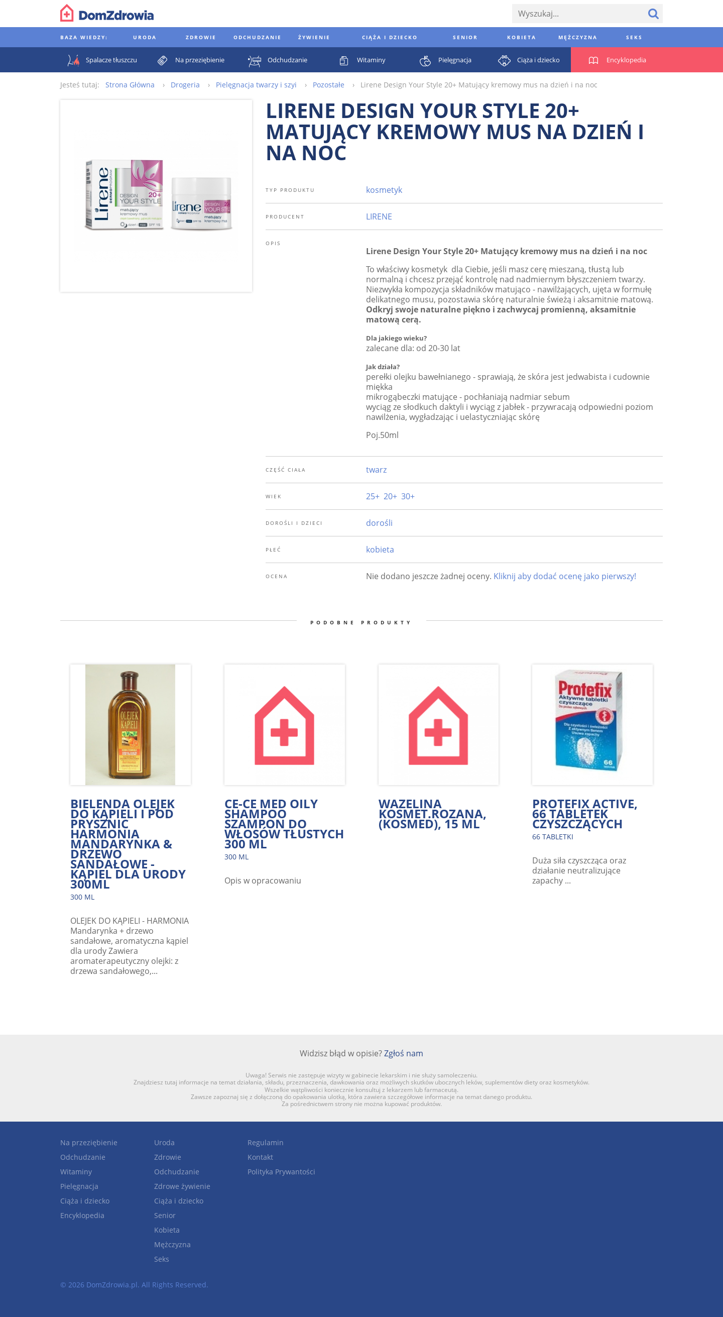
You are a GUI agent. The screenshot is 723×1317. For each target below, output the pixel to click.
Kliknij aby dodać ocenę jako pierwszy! (565, 576)
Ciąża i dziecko (84, 1200)
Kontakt (260, 1157)
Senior (165, 1215)
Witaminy (76, 1171)
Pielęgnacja (79, 1186)
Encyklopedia (82, 1215)
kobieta (380, 549)
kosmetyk (384, 189)
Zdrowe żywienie (182, 1186)
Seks (161, 1259)
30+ (408, 496)
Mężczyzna (172, 1244)
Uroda (164, 1142)
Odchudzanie (82, 1157)
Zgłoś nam (403, 1053)
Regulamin (266, 1142)
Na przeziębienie (88, 1142)
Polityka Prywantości (281, 1171)
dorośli (379, 522)
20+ (390, 496)
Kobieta (167, 1230)
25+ (373, 496)
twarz (376, 469)
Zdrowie (167, 1157)
